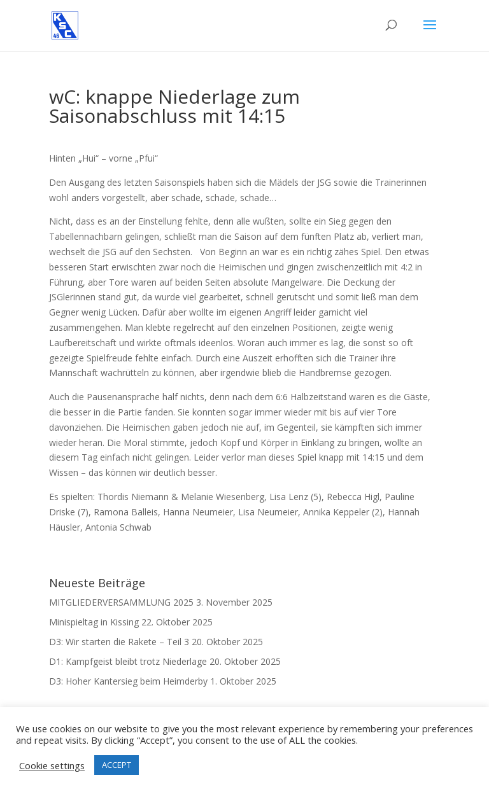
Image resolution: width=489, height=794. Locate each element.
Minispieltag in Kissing (94, 622)
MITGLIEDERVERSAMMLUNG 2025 (121, 602)
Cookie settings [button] (52, 765)
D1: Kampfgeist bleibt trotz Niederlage (128, 661)
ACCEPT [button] (116, 764)
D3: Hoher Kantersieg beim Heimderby (128, 681)
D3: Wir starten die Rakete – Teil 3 (119, 642)
